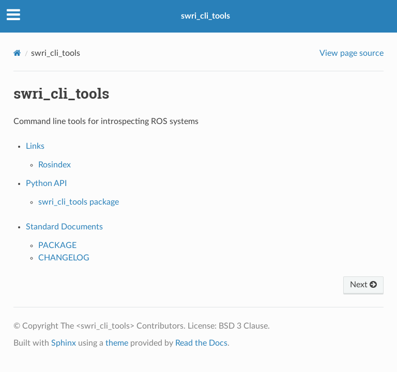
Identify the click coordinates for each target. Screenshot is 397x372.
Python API (46, 183)
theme (116, 343)
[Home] (17, 53)
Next (363, 285)
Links (35, 146)
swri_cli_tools (205, 16)
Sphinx (63, 343)
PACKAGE (57, 245)
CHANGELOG (63, 258)
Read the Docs (201, 343)
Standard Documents (64, 227)
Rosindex (54, 165)
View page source (351, 53)
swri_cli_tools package (78, 202)
